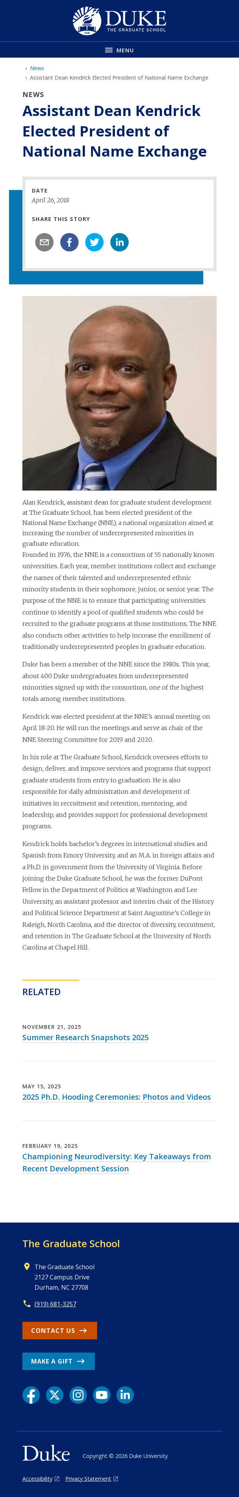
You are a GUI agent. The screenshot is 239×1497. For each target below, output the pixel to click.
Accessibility (37, 1478)
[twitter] (94, 242)
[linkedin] (119, 242)
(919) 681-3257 (55, 1304)
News (37, 68)
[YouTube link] (101, 1395)
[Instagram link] (78, 1395)
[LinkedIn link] (125, 1395)
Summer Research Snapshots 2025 (85, 1037)
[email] (44, 242)
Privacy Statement (88, 1478)
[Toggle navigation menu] (119, 49)
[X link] (54, 1395)
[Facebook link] (31, 1395)
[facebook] (69, 242)
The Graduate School (71, 1243)
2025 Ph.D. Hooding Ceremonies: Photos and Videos (116, 1097)
